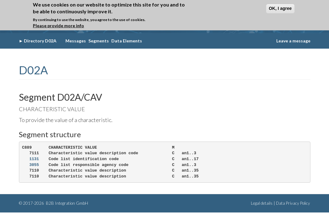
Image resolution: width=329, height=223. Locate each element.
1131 (34, 159)
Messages (75, 40)
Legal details (262, 203)
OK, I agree (280, 7)
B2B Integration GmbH (66, 203)
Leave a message (293, 40)
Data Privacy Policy (293, 203)
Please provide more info (58, 24)
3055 (34, 165)
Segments (98, 40)
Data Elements (126, 40)
